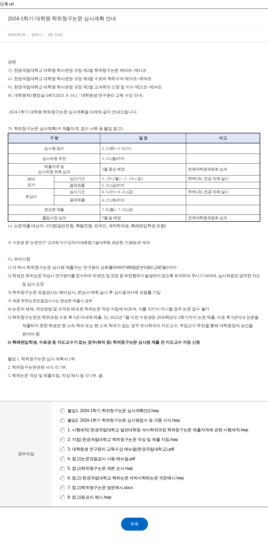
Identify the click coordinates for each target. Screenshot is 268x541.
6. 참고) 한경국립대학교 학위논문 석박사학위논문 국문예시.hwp (126, 478)
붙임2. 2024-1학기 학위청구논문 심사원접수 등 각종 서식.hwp (124, 420)
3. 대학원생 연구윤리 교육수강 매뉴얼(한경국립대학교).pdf (121, 449)
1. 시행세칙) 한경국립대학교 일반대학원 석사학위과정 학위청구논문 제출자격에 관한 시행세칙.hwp (158, 430)
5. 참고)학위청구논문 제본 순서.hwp (100, 468)
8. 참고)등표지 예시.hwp (89, 497)
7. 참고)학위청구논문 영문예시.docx (100, 487)
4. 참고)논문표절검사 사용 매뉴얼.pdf (101, 459)
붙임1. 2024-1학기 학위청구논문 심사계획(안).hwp (113, 410)
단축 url (7, 4)
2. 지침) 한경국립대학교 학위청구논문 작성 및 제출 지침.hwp (123, 439)
